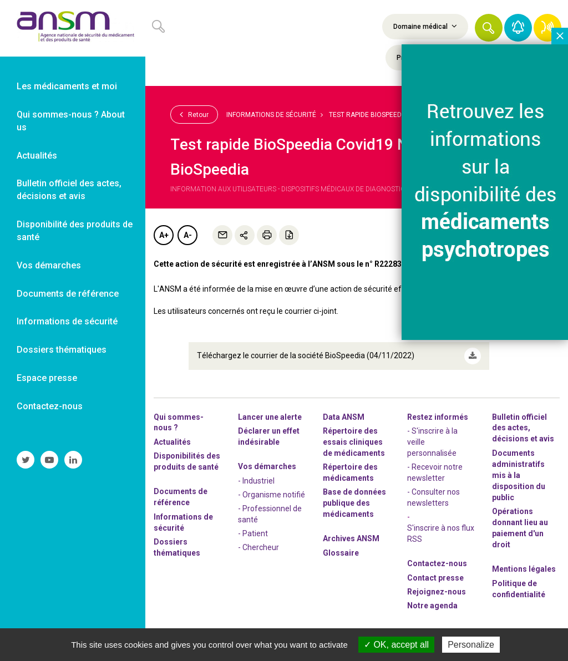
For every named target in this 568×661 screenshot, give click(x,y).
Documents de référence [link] (68, 293)
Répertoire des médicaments (350, 472)
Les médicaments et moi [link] (67, 86)
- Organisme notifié (271, 494)
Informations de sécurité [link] (67, 321)
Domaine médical (425, 26)
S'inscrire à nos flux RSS (440, 533)
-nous (436, 591)
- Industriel (256, 480)
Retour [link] (194, 114)
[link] (72, 28)
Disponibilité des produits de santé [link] (75, 230)
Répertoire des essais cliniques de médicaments (354, 441)
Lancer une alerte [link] (270, 417)
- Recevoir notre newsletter (435, 472)
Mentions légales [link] (524, 569)
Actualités (172, 442)
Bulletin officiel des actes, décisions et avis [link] (69, 189)
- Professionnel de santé (270, 514)
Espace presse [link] (47, 378)
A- (188, 235)
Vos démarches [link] (49, 265)
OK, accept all (396, 644)
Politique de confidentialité (518, 589)
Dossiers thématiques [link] (61, 349)
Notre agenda (432, 605)
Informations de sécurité (271, 115)
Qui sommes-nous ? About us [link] (71, 121)
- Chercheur (258, 547)
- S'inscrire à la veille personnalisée (432, 441)
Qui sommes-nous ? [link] (179, 423)
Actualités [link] (37, 155)
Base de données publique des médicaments (354, 502)
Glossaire (341, 552)
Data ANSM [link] (343, 417)
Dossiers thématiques (177, 547)
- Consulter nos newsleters (433, 497)
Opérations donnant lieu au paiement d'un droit (520, 528)
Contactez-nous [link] (50, 406)
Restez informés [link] (437, 417)
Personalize (471, 644)
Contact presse (435, 577)
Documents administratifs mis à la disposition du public (518, 475)
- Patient (253, 533)
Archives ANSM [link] (351, 538)
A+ (164, 235)
